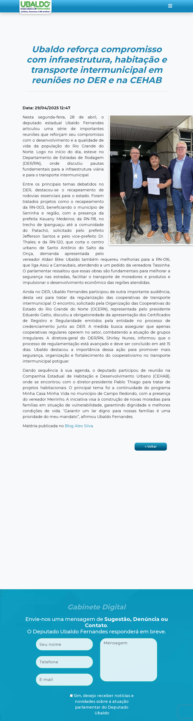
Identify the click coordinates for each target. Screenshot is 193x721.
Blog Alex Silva (79, 426)
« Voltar (151, 446)
